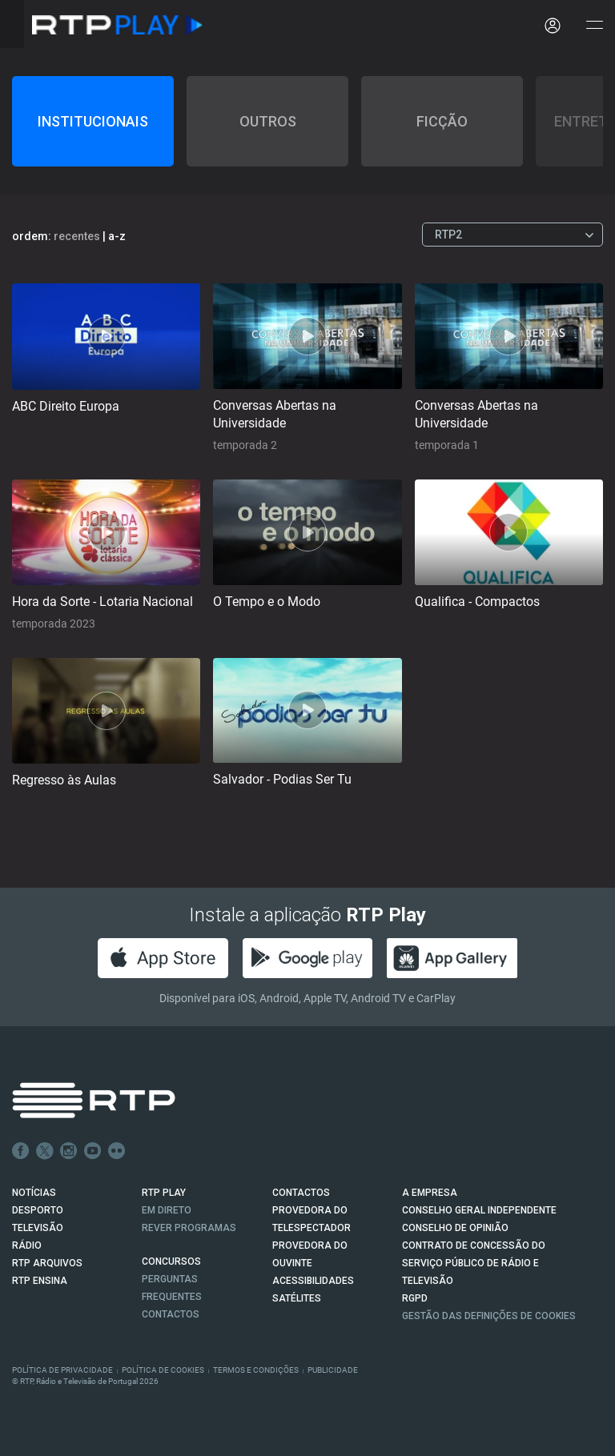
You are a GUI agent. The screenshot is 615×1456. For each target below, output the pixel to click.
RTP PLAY (164, 1192)
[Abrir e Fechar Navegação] (594, 26)
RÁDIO (27, 1245)
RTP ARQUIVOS (47, 1263)
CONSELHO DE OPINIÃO (455, 1227)
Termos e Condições (256, 1370)
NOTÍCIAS (34, 1192)
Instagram (69, 1151)
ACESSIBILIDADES (313, 1280)
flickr (117, 1151)
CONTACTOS (301, 1192)
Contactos (170, 1314)
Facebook (21, 1151)
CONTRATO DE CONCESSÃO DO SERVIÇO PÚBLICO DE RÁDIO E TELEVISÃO (473, 1263)
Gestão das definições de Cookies (489, 1316)
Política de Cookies (163, 1370)
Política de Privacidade (62, 1370)
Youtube (93, 1151)
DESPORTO (37, 1210)
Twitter (45, 1151)
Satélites (296, 1298)
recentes (77, 236)
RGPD (415, 1298)
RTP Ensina (39, 1280)
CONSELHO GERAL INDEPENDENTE (479, 1210)
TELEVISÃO (37, 1227)
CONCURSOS (171, 1261)
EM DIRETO (166, 1210)
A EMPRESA (429, 1192)
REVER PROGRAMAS (189, 1227)
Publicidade (333, 1370)
